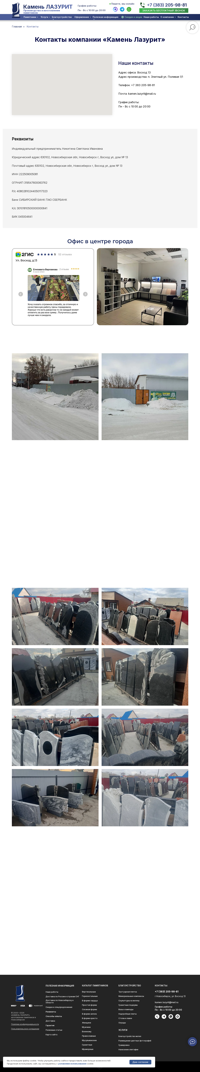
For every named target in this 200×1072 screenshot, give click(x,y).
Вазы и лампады (125, 1009)
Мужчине (86, 1027)
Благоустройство (62, 17)
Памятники (30, 17)
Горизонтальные (90, 996)
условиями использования (72, 1063)
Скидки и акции (133, 17)
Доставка (50, 1021)
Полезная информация (105, 17)
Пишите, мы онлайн (122, 3)
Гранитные (87, 1045)
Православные (89, 1036)
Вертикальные (89, 992)
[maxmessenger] (177, 1018)
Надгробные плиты (127, 1014)
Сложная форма (89, 1009)
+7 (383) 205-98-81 (167, 5)
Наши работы (151, 17)
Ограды (122, 1023)
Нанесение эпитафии (128, 1049)
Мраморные (87, 1049)
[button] (163, 10)
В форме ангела (89, 1014)
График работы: (87, 5)
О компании (167, 17)
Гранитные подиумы (128, 1005)
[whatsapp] (171, 1018)
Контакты (183, 17)
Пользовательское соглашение (25, 1029)
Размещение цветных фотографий (134, 1041)
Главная (17, 26)
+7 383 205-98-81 (143, 85)
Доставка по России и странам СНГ (62, 996)
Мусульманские (89, 1040)
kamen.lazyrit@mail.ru (142, 93)
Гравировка (123, 1045)
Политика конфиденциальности (25, 1024)
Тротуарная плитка (127, 992)
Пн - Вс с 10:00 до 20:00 (92, 10)
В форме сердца (90, 1000)
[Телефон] (157, 1018)
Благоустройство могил (129, 1036)
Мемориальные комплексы (131, 996)
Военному (86, 1031)
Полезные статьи (54, 1030)
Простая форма (89, 1005)
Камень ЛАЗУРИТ (48, 6)
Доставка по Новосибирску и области (59, 1001)
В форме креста (89, 1018)
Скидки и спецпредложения (59, 1007)
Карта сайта (51, 1034)
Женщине (86, 1023)
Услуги (44, 17)
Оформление (81, 17)
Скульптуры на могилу (128, 1000)
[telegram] (164, 1018)
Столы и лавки (125, 1018)
